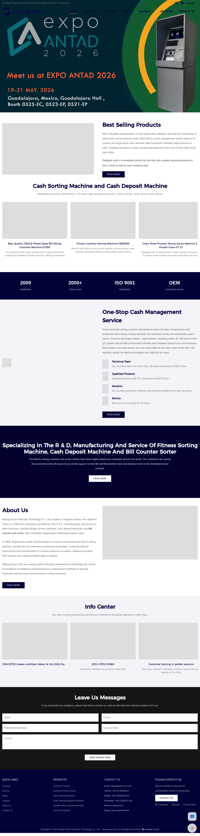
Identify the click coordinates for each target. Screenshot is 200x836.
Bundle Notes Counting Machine (68, 808)
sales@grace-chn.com (121, 789)
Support (6, 803)
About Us (6, 808)
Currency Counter (61, 789)
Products (6, 789)
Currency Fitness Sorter (64, 794)
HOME (73, 11)
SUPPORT (145, 11)
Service (5, 794)
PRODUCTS (90, 11)
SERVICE (111, 11)
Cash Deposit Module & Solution (68, 803)
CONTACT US (187, 11)
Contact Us (7, 813)
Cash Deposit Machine (64, 798)
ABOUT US (166, 11)
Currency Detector (62, 813)
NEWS (126, 11)
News (5, 798)
